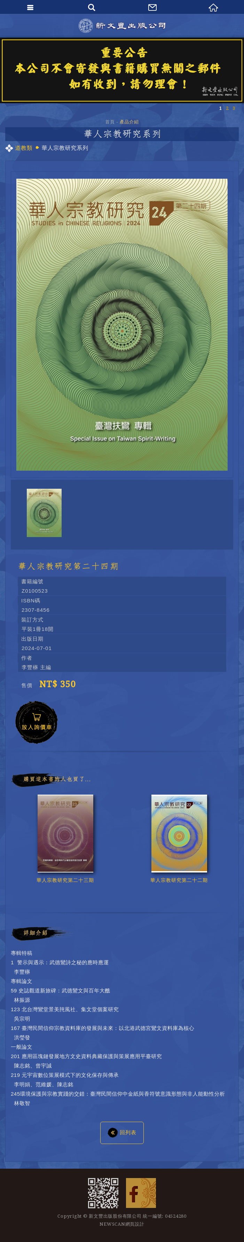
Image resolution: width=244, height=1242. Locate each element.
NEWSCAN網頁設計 (122, 1224)
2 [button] (227, 108)
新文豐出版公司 (122, 25)
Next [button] (228, 903)
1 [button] (220, 108)
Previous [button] (215, 903)
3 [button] (234, 108)
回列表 (122, 1132)
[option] (122, 70)
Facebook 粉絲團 (141, 1193)
